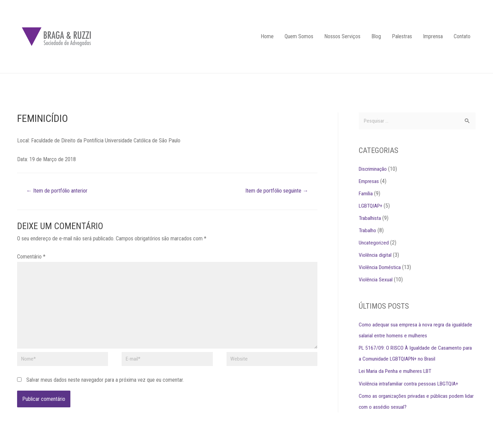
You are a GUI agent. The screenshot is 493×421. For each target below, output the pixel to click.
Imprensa (433, 36)
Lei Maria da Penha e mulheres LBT (397, 371)
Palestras (402, 36)
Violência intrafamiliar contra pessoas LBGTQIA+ (410, 383)
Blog (376, 36)
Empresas (369, 181)
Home (267, 36)
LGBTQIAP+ (371, 206)
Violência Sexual (376, 280)
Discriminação (374, 169)
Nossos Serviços (342, 36)
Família (366, 194)
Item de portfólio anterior (59, 190)
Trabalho (368, 230)
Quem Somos (299, 36)
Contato (462, 36)
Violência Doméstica (380, 267)
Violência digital (375, 255)
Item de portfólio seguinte (274, 190)
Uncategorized (374, 243)
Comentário (31, 257)
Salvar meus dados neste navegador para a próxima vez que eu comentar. (105, 383)
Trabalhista (370, 218)
